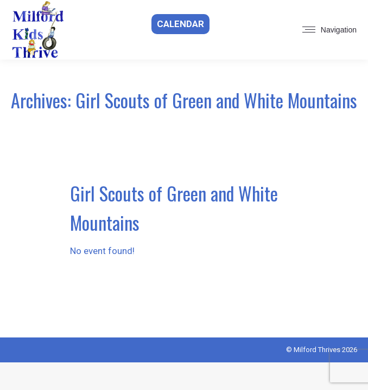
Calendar (180, 23)
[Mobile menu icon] (329, 30)
